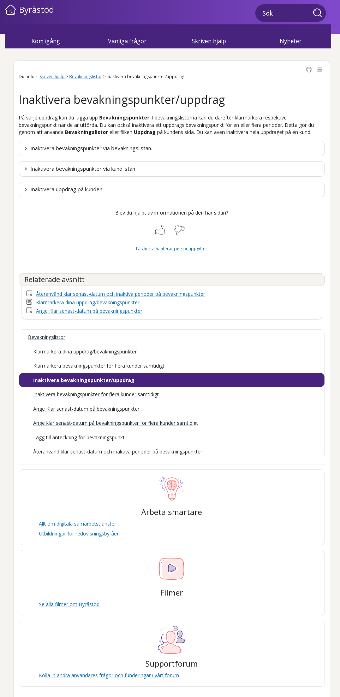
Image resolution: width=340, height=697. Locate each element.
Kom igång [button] (45, 41)
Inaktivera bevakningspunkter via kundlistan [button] (82, 168)
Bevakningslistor (85, 77)
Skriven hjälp (52, 77)
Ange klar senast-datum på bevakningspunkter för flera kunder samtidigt (115, 423)
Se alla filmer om (69, 604)
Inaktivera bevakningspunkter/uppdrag (84, 380)
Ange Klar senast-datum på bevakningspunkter (89, 311)
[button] (319, 13)
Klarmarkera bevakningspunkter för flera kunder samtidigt (99, 365)
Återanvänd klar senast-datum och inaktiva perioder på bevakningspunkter (120, 294)
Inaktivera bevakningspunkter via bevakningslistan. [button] (91, 148)
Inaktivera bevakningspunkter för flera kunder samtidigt (96, 394)
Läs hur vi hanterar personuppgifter (171, 249)
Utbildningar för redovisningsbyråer (79, 533)
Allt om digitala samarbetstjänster (77, 523)
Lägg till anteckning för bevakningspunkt (79, 437)
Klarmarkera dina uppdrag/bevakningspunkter (87, 302)
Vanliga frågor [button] (127, 41)
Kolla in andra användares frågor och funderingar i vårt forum (109, 675)
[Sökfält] (290, 13)
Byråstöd (36, 9)
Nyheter (291, 41)
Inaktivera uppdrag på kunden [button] (66, 189)
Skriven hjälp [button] (209, 41)
